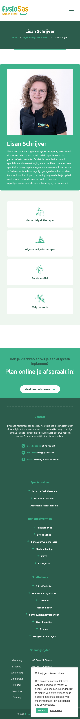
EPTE (44, 556)
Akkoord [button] (42, 710)
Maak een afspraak (37, 389)
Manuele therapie (44, 498)
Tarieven (44, 600)
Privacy (44, 629)
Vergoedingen (44, 607)
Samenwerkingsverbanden (44, 614)
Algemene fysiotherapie (44, 505)
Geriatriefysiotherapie (44, 491)
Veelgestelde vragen (44, 636)
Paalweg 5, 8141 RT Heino (41, 459)
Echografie (44, 563)
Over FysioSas (44, 622)
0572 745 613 (39, 446)
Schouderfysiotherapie (44, 541)
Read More (56, 710)
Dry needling (44, 534)
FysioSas (29, 714)
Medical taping (44, 549)
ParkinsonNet (44, 527)
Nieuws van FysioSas (44, 593)
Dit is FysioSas (44, 586)
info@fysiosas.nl (39, 452)
